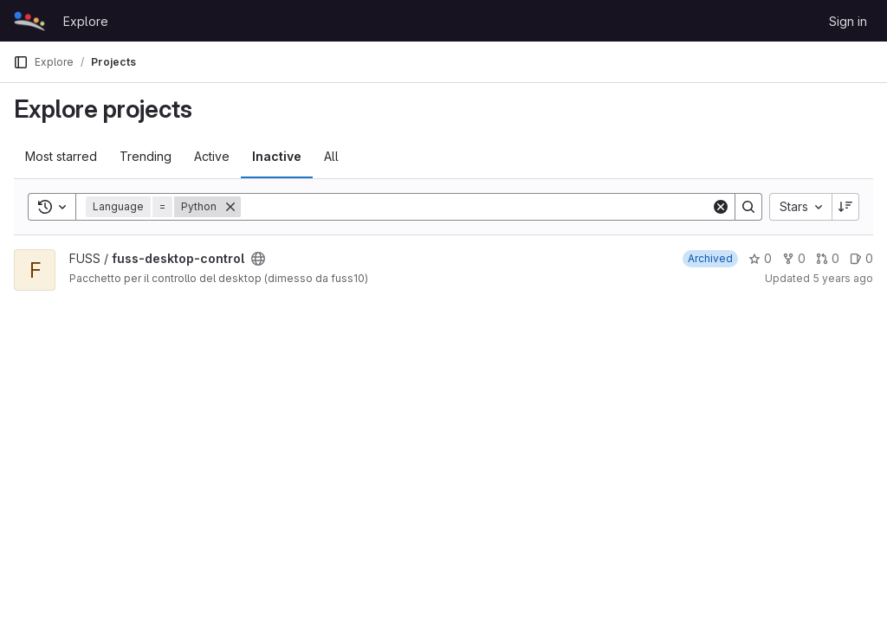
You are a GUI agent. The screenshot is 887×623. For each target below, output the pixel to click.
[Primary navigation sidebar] (21, 62)
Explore (85, 21)
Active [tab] (212, 156)
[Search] (476, 206)
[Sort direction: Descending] (845, 207)
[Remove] (230, 206)
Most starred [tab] (61, 156)
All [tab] (331, 156)
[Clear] (720, 206)
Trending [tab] (146, 156)
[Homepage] (29, 21)
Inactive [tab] (276, 156)
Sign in (848, 21)
